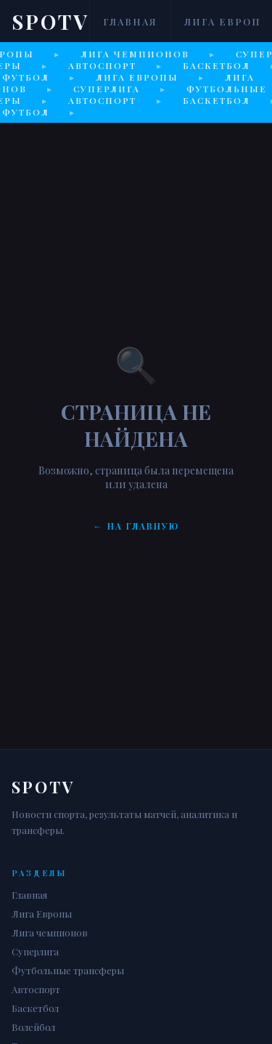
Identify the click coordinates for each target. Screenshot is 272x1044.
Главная (130, 21)
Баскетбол (35, 1008)
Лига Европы (42, 913)
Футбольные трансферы (68, 970)
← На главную (136, 526)
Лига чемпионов (50, 932)
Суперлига (35, 951)
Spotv (50, 21)
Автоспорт (36, 989)
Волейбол (33, 1027)
